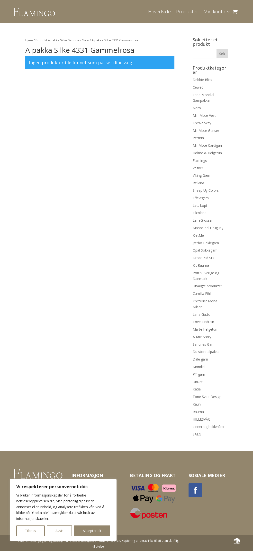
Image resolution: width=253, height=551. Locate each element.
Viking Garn (201, 175)
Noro (197, 108)
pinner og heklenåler (209, 426)
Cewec (198, 87)
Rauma (198, 411)
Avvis (59, 530)
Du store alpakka (206, 351)
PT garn (199, 374)
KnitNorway (202, 123)
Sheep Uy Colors (206, 190)
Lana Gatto (201, 314)
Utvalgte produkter (207, 286)
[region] (63, 510)
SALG (197, 434)
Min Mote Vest (204, 115)
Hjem (29, 40)
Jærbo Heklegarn (206, 243)
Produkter (187, 11)
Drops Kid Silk (203, 257)
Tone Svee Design (207, 396)
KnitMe (198, 235)
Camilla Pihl (202, 293)
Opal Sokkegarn (205, 250)
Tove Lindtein (203, 321)
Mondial (199, 366)
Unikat (198, 381)
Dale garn (200, 359)
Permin (198, 137)
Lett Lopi (200, 205)
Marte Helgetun (205, 329)
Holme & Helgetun (207, 153)
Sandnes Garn (204, 344)
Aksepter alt (92, 530)
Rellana (198, 183)
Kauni (197, 404)
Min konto (214, 11)
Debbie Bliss (202, 79)
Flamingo (200, 160)
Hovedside (159, 11)
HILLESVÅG (201, 419)
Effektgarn (201, 198)
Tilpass (30, 530)
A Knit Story (202, 336)
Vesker (198, 168)
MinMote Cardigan (207, 145)
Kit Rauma (201, 265)
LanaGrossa (202, 220)
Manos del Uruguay (208, 228)
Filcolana (200, 212)
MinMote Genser (206, 130)
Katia (197, 389)
